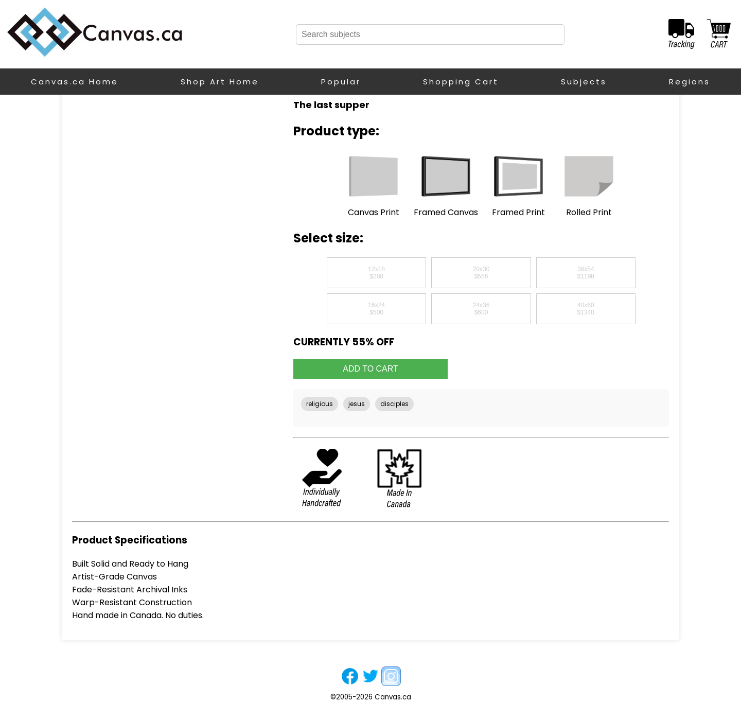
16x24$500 (376, 309)
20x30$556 (481, 273)
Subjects (584, 81)
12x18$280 (376, 273)
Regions (689, 81)
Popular (341, 81)
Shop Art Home (220, 81)
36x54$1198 (585, 273)
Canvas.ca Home (74, 81)
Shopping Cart (461, 81)
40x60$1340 (585, 309)
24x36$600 (481, 309)
